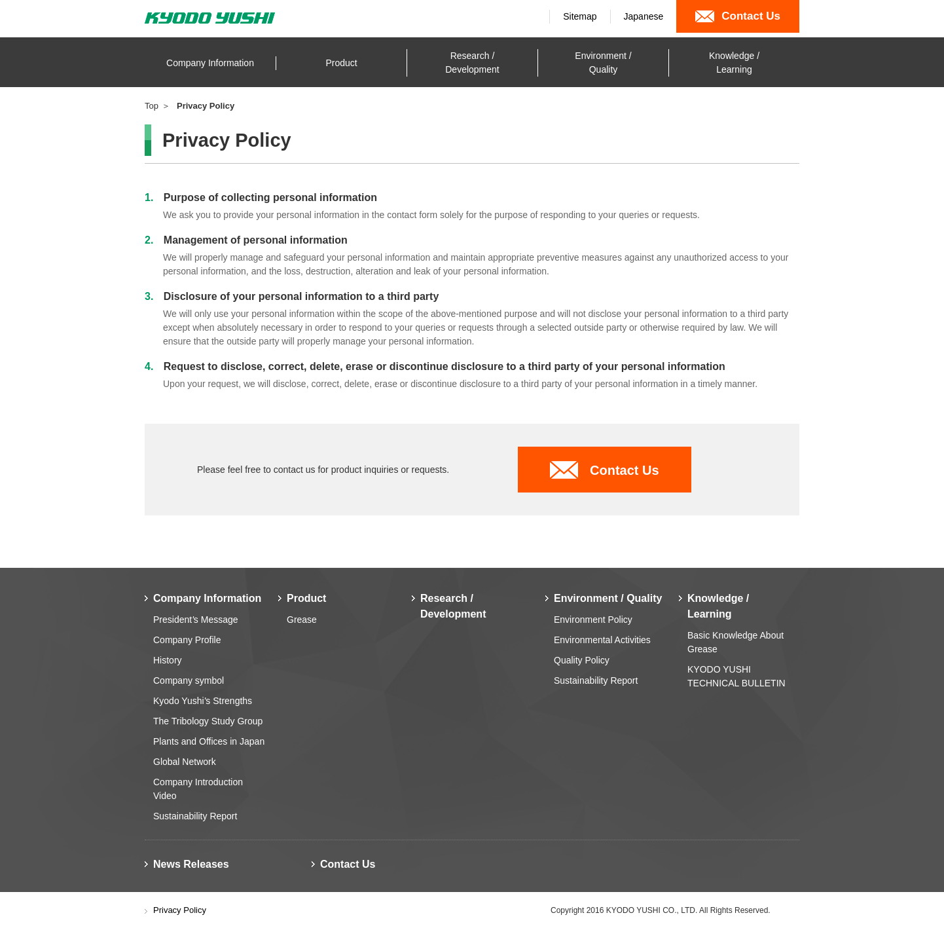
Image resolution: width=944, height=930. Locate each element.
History (167, 660)
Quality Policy (581, 660)
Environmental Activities (602, 640)
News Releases (191, 864)
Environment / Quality (608, 598)
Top (151, 106)
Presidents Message (195, 619)
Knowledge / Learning (718, 606)
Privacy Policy (179, 910)
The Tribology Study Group (208, 721)
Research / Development (453, 606)
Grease (302, 619)
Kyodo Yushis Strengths (202, 701)
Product (306, 598)
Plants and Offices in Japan (208, 741)
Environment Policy (593, 619)
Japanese (644, 16)
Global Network (184, 761)
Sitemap (579, 16)
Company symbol (188, 680)
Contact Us (624, 470)
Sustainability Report (195, 816)
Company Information (207, 598)
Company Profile (187, 640)
